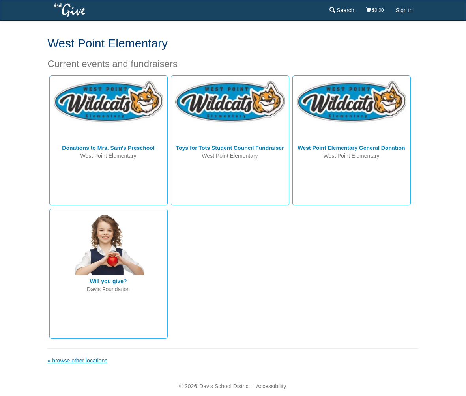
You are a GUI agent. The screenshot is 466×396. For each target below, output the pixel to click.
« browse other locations (78, 360)
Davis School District (224, 386)
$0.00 (375, 10)
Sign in (404, 10)
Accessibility (271, 386)
